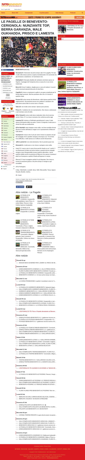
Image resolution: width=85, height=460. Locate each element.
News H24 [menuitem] (15, 12)
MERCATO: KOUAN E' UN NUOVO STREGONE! (33, 398)
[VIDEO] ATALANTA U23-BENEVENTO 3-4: (32, 405)
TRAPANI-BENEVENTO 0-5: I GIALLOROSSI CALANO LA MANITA (38, 360)
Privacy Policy (47, 446)
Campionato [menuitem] (29, 12)
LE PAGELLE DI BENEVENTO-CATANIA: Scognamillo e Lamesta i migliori (40, 301)
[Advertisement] (71, 51)
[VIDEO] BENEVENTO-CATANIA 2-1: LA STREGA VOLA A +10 (37, 295)
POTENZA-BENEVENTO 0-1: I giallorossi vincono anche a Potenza (38, 321)
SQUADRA (30, 449)
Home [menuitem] (3, 12)
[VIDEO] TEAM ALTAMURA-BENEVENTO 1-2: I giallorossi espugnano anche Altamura (44, 329)
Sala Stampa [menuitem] (59, 12)
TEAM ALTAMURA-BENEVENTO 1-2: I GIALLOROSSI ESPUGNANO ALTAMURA (43, 333)
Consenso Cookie (38, 446)
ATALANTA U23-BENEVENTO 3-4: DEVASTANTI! (33, 409)
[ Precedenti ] (8, 112)
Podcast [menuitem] (72, 12)
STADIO (42, 449)
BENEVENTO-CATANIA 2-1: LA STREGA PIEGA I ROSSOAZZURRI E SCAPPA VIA (43, 305)
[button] (8, 95)
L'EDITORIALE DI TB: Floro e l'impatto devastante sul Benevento (38, 311)
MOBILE (65, 449)
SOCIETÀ (36, 449)
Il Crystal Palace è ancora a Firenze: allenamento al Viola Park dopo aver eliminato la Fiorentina (69, 137)
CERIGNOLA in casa (8, 92)
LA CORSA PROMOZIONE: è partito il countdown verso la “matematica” (40, 281)
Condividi (20, 187)
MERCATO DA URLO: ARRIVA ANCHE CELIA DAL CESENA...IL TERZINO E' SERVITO (44, 396)
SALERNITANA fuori (7, 86)
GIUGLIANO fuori (7, 90)
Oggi (60, 39)
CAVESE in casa (7, 88)
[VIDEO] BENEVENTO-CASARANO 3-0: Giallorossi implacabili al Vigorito (40, 435)
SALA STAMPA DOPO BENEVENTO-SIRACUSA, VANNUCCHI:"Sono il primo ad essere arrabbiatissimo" (49, 421)
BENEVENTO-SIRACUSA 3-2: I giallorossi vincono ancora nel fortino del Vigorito (42, 425)
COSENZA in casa (7, 84)
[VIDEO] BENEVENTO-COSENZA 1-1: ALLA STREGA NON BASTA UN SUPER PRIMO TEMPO (47, 269)
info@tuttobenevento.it (52, 458)
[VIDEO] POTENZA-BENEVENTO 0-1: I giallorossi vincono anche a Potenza (41, 317)
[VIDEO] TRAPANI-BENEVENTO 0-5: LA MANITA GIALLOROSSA (38, 362)
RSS (69, 449)
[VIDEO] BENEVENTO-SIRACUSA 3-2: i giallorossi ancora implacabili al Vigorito (42, 429)
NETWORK (17, 449)
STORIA (46, 449)
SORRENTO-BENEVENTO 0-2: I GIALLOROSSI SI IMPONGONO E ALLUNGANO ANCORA (46, 291)
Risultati (8, 98)
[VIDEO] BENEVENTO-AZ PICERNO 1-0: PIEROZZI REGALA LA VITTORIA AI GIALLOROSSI (46, 380)
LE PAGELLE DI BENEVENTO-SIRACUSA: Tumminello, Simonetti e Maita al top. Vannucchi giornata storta (25, 246)
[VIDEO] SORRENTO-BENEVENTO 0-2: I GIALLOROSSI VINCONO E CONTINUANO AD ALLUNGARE (49, 293)
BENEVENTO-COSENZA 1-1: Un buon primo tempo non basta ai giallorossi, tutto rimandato (45, 275)
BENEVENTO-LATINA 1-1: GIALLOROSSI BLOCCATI (35, 345)
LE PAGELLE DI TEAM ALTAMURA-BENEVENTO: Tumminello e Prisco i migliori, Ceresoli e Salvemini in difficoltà (25, 224)
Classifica (5, 116)
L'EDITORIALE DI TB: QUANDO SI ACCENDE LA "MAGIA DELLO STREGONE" (42, 368)
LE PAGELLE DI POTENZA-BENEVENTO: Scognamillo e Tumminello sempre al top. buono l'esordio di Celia (50, 319)
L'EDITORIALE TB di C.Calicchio (68, 21)
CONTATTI (59, 449)
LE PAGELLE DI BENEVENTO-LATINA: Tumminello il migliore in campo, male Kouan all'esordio (47, 341)
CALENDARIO (52, 449)
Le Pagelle (22, 179)
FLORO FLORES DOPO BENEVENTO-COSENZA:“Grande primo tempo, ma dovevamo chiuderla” (47, 271)
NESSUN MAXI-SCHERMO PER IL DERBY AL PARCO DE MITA (38, 263)
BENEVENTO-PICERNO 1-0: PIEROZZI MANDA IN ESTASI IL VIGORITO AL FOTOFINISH (45, 384)
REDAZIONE (24, 449)
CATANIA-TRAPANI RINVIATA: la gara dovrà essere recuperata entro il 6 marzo (42, 415)
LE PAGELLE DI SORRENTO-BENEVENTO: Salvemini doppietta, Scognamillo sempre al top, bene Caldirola (47, 199)
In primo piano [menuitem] (44, 12)
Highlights (61, 95)
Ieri (63, 39)
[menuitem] (82, 12)
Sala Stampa (62, 64)
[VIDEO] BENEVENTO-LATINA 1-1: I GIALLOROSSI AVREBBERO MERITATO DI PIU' (44, 339)
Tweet (29, 187)
